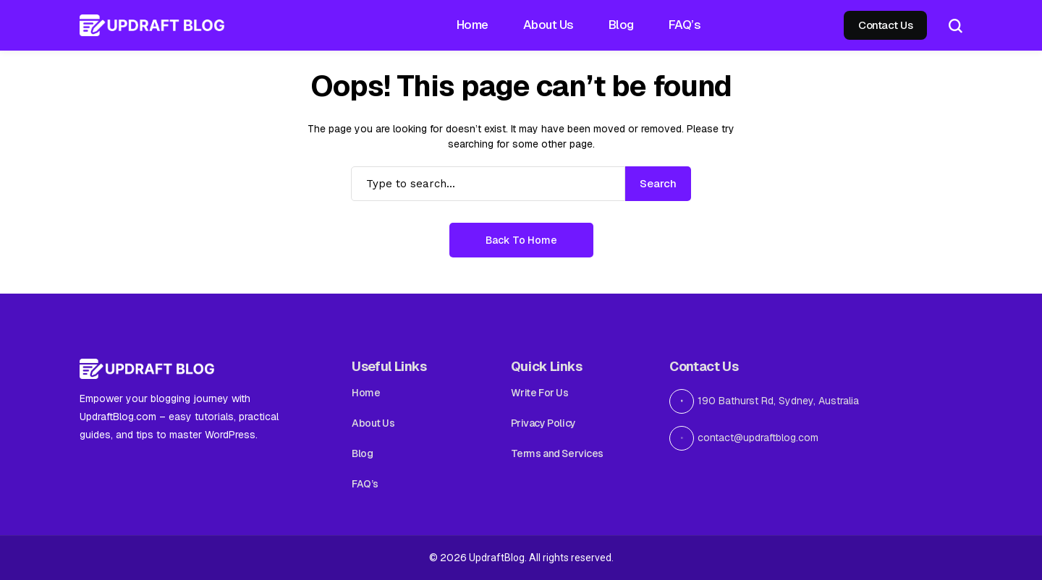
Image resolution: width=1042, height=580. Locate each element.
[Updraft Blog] (152, 25)
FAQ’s (365, 483)
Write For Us (540, 392)
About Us (373, 423)
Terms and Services (557, 453)
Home (366, 392)
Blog (362, 453)
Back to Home (521, 240)
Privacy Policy (543, 423)
